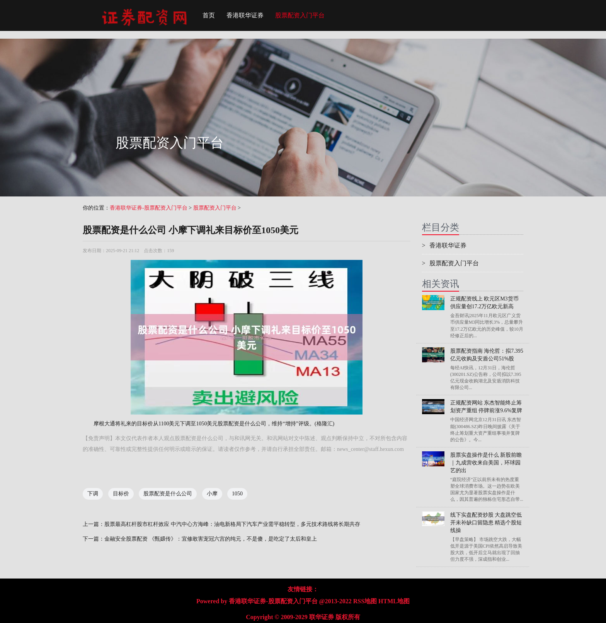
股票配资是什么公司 (167, 494)
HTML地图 (394, 601)
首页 (209, 15)
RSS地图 (365, 601)
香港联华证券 (245, 15)
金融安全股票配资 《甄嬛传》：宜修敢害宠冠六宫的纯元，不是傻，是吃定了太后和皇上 (210, 539)
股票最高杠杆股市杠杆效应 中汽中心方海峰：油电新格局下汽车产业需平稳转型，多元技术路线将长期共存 (232, 524)
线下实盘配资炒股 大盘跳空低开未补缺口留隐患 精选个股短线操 (486, 522)
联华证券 (321, 617)
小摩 (212, 494)
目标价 (121, 494)
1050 (237, 494)
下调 (92, 494)
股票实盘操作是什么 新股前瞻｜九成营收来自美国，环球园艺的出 (486, 462)
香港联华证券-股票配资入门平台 (148, 208)
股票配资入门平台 (300, 15)
